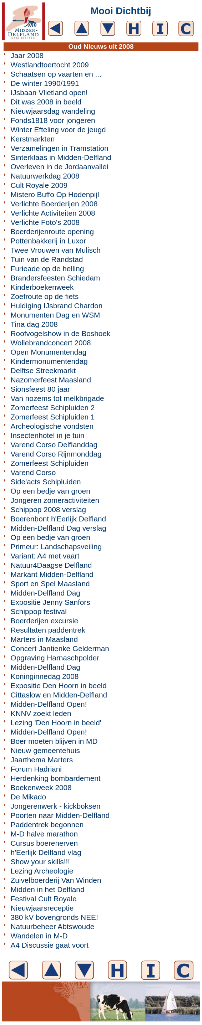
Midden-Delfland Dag (45, 593)
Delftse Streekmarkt (43, 370)
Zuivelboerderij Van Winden (56, 880)
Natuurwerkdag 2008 (45, 176)
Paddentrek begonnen (47, 824)
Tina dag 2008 (34, 324)
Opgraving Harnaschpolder (55, 658)
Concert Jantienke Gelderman (60, 648)
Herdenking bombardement (56, 778)
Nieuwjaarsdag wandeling (53, 111)
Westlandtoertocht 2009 (50, 65)
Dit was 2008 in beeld (46, 102)
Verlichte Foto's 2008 (45, 222)
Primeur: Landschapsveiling (56, 546)
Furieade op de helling (47, 268)
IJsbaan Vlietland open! (49, 92)
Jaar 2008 (27, 55)
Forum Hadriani (36, 769)
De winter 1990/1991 (45, 83)
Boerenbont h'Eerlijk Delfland (58, 519)
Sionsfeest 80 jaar (40, 389)
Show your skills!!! (40, 861)
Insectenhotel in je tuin (48, 435)
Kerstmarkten (33, 139)
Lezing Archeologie (42, 871)
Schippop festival (39, 611)
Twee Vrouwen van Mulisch (56, 250)
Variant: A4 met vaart (45, 556)
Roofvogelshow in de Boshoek (61, 333)
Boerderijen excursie (45, 621)
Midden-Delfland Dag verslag (58, 528)
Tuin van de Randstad (47, 259)
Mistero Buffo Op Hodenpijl (55, 194)
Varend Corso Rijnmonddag (56, 454)
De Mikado (28, 797)
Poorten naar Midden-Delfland (60, 815)
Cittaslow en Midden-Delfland (59, 695)
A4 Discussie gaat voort (50, 945)
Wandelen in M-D (39, 936)
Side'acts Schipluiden (46, 482)
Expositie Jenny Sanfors (50, 602)
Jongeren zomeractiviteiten (55, 500)
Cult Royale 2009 (39, 185)
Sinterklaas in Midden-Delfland (61, 157)
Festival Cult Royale (44, 899)
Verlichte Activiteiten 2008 (53, 213)
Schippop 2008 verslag (48, 509)
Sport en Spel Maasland (50, 584)
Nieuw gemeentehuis (45, 750)
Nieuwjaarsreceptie (42, 908)
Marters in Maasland (44, 639)
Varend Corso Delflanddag (54, 445)
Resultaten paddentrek (48, 630)
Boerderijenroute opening (52, 231)
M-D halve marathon (44, 834)
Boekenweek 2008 (41, 787)
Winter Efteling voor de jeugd (58, 129)
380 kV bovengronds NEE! (54, 917)
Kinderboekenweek (42, 287)
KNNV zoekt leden (41, 713)
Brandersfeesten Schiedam (55, 278)
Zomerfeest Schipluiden (50, 463)
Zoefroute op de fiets (45, 296)
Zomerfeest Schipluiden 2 (53, 407)
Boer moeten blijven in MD (54, 741)
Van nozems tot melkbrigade (57, 398)
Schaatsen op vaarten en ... (56, 74)
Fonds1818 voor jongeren (53, 120)
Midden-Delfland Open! (49, 704)
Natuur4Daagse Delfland (51, 565)
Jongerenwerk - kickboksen (56, 806)
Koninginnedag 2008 (45, 676)
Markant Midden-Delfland (52, 574)
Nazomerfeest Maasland (51, 380)
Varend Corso (33, 472)
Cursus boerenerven (44, 843)
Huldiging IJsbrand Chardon (57, 306)
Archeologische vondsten (52, 426)
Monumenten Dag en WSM (55, 315)
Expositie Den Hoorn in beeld (59, 685)
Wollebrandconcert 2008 (51, 343)
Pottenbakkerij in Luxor (48, 241)
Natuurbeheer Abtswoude (53, 926)
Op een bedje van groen (50, 491)
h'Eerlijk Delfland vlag (46, 852)
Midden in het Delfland (48, 889)
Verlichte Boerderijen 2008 (54, 204)
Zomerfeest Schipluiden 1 (53, 417)
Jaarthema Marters (42, 760)
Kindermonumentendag (49, 361)
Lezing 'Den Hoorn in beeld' (56, 722)
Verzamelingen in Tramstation (59, 148)
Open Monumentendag (49, 352)
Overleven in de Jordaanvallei (59, 167)
